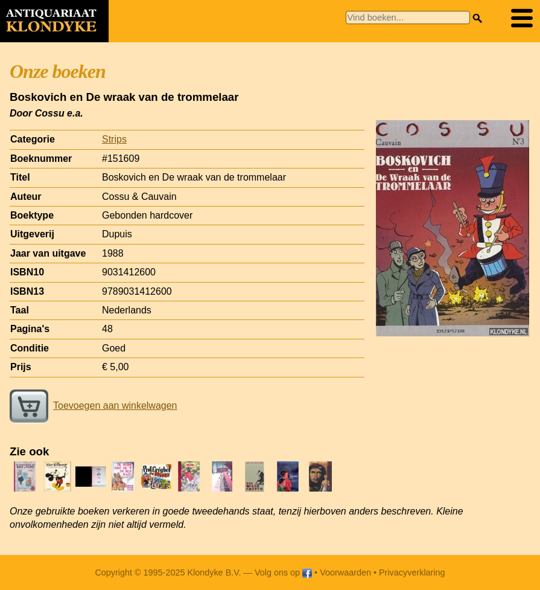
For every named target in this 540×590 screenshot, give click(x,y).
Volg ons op (283, 572)
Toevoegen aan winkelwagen (93, 405)
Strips (114, 139)
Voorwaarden (345, 572)
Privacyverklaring (412, 572)
